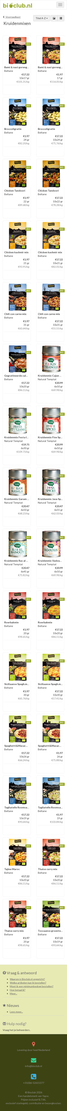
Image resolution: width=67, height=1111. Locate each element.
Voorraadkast (12, 16)
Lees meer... (16, 1011)
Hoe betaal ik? (17, 989)
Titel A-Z (42, 18)
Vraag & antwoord (22, 973)
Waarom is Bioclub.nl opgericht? (27, 979)
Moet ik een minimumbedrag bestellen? (31, 986)
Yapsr (45, 1095)
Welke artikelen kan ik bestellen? (28, 982)
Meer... (13, 993)
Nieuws (11, 1005)
